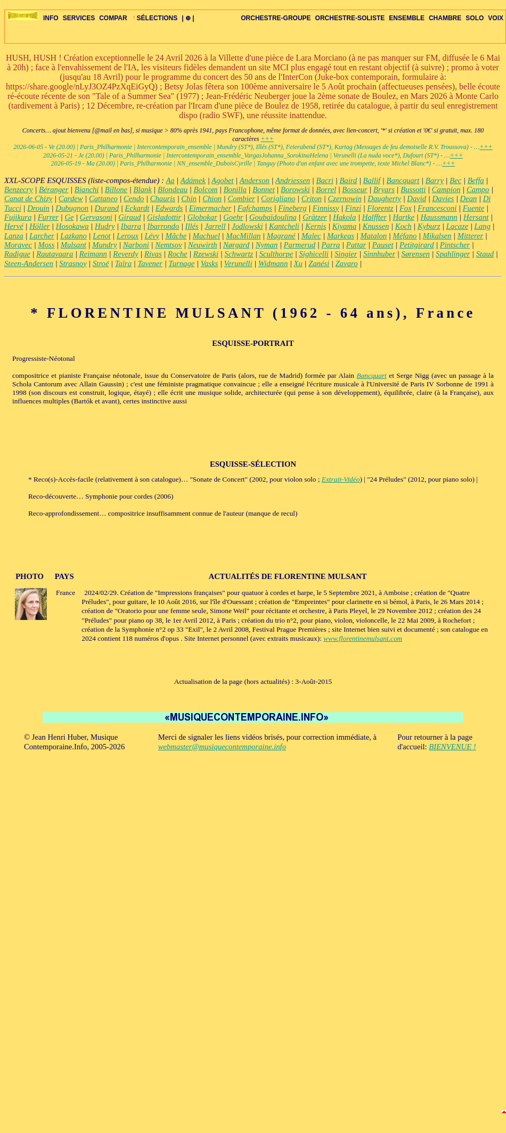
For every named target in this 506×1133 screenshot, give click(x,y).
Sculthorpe (276, 254)
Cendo (134, 198)
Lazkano (73, 235)
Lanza (13, 235)
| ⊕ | (188, 18)
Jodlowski (247, 226)
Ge (69, 217)
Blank (142, 189)
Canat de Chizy (28, 198)
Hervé (13, 226)
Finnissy (326, 208)
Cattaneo (103, 198)
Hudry (105, 226)
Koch (403, 226)
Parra (330, 245)
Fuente (474, 208)
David (416, 198)
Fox (405, 208)
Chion (212, 198)
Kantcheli (284, 226)
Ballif (372, 180)
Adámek (193, 180)
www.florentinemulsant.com (362, 638)
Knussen (376, 226)
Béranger (53, 189)
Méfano (405, 235)
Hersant (475, 217)
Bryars (384, 189)
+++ (266, 139)
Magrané (281, 235)
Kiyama (344, 226)
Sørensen (416, 254)
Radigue (17, 254)
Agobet (222, 180)
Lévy (151, 235)
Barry (435, 180)
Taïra (123, 263)
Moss (46, 245)
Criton (311, 198)
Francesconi (437, 208)
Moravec (18, 245)
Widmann (273, 263)
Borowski (295, 189)
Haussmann (438, 217)
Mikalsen (437, 235)
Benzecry (18, 189)
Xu (298, 263)
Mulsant (73, 245)
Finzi (353, 208)
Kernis (315, 226)
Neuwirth (202, 245)
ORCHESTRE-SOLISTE (350, 18)
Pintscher (455, 245)
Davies (443, 198)
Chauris (162, 198)
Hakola (344, 217)
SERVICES (79, 18)
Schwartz (239, 254)
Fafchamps (255, 208)
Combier (241, 198)
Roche (177, 254)
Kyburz (429, 226)
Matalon (374, 235)
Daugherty (384, 198)
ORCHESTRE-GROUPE (276, 18)
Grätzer (315, 217)
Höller (39, 226)
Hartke (403, 217)
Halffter (374, 217)
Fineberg (292, 208)
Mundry (104, 245)
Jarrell (215, 226)
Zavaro (347, 263)
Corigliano (278, 198)
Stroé (101, 263)
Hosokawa (72, 226)
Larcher (41, 235)
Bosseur (354, 189)
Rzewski (205, 254)
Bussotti (413, 189)
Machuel (206, 235)
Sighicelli (314, 254)
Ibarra (131, 226)
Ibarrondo (163, 226)
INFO (51, 18)
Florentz (380, 208)
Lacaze (457, 226)
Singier (345, 254)
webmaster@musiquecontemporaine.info (222, 746)
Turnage (181, 263)
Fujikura (17, 217)
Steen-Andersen (28, 263)
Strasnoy (72, 263)
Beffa (476, 180)
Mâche (175, 235)
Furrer (48, 217)
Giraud (129, 217)
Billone (116, 189)
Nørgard (236, 245)
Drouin (38, 208)
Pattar (356, 245)
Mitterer (470, 235)
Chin (189, 198)
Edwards (169, 208)
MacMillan (243, 235)
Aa (170, 180)
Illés (192, 226)
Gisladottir (164, 217)
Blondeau (172, 189)
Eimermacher (210, 208)
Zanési (318, 263)
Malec (311, 235)
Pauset (383, 245)
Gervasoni (96, 217)
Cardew (71, 198)
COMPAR (113, 18)
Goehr (233, 217)
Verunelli (238, 263)
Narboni (136, 245)
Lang (483, 226)
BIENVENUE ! (452, 746)
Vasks (209, 263)
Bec (455, 180)
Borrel (326, 189)
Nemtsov (168, 245)
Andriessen (292, 180)
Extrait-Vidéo (341, 479)
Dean (468, 198)
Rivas (153, 254)
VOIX (495, 18)
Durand (107, 208)
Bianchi (87, 189)
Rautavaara (54, 254)
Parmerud (299, 245)
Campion (446, 189)
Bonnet (263, 189)
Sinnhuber (379, 254)
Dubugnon (71, 208)
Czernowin (345, 198)
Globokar (202, 217)
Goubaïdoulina (273, 217)
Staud (485, 254)
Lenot (101, 235)
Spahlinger (453, 254)
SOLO (475, 18)
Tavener (149, 263)
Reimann (93, 254)
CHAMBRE (445, 18)
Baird (348, 180)
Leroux (127, 235)
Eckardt (137, 208)
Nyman (267, 245)
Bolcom (206, 189)
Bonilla (235, 189)
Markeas (340, 235)
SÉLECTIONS (155, 18)
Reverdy (125, 254)
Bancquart (403, 180)
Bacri (324, 180)
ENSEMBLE (407, 18)
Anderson (255, 180)
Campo (478, 189)
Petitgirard (416, 245)
